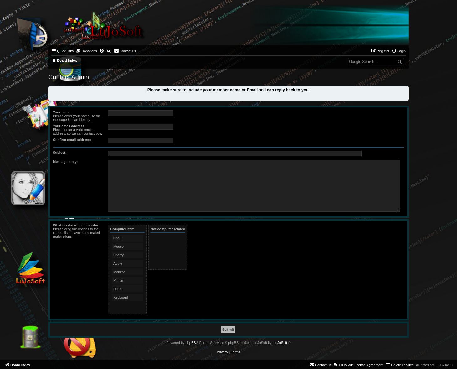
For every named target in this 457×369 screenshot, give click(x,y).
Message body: (65, 162)
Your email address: (69, 126)
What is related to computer (75, 225)
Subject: (59, 152)
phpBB (191, 343)
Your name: (62, 112)
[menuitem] (86, 51)
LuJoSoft (280, 343)
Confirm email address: (72, 140)
